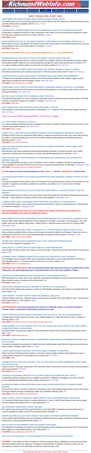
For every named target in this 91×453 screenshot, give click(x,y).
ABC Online (6, 436)
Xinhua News (68, 436)
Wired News (57, 436)
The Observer (47, 436)
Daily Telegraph (35, 436)
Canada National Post (20, 436)
